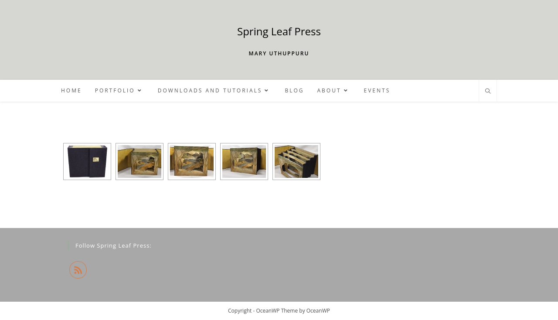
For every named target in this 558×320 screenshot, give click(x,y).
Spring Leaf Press (279, 31)
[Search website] (488, 91)
